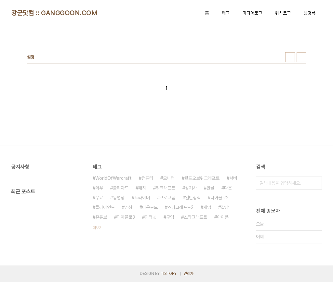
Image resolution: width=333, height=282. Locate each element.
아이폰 (223, 217)
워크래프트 (165, 187)
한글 (210, 187)
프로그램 (167, 197)
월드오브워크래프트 (202, 178)
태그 (226, 13)
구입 (170, 217)
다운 (228, 187)
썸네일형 (290, 57)
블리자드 (120, 187)
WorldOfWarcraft (113, 178)
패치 (142, 187)
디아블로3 (126, 217)
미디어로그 (252, 13)
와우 (99, 187)
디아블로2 (219, 197)
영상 (128, 207)
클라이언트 (105, 207)
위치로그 (283, 13)
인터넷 (150, 217)
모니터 (169, 178)
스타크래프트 (195, 217)
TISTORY (169, 273)
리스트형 (301, 57)
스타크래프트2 (180, 207)
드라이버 (142, 197)
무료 (99, 197)
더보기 (97, 228)
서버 (233, 178)
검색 (315, 183)
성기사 (191, 187)
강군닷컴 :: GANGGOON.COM (54, 13)
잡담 (225, 207)
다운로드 (150, 207)
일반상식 (193, 197)
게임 (207, 207)
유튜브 (101, 217)
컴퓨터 (147, 178)
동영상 (119, 197)
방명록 (309, 13)
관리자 (188, 273)
